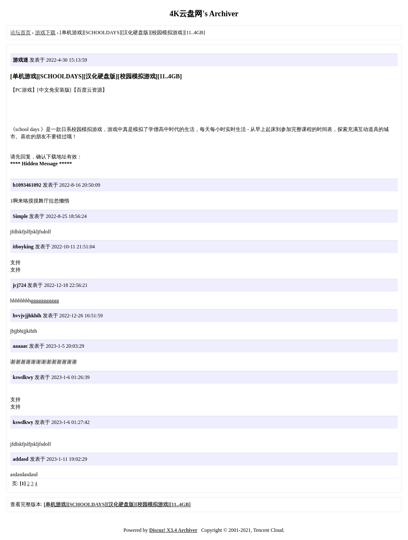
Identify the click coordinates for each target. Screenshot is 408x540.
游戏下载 (45, 33)
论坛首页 (20, 33)
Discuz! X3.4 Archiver (173, 530)
